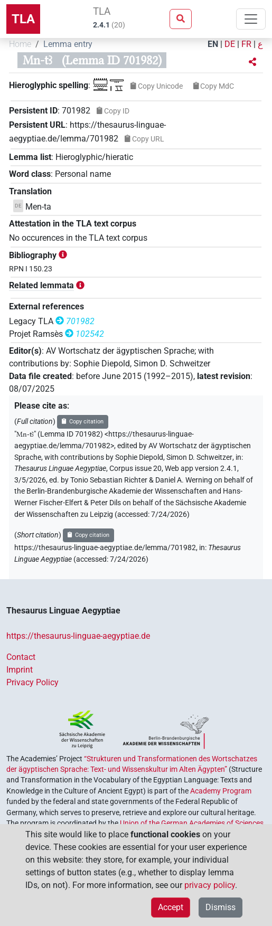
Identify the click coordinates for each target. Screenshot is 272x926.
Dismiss (220, 907)
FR (246, 44)
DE (229, 44)
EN (213, 44)
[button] (252, 62)
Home (20, 44)
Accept (170, 907)
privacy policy (209, 885)
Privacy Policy (32, 682)
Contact (20, 657)
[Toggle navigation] (251, 19)
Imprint (19, 670)
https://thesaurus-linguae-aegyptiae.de (78, 636)
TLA (23, 19)
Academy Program (220, 791)
